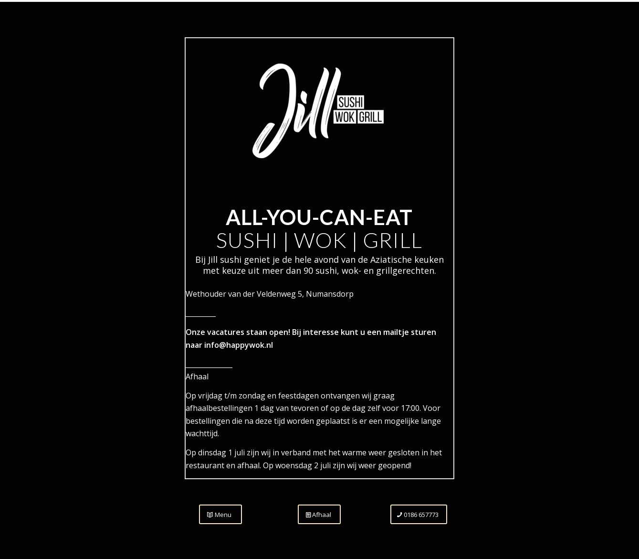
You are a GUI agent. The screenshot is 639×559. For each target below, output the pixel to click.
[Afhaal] (319, 515)
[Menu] (220, 515)
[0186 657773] (418, 515)
